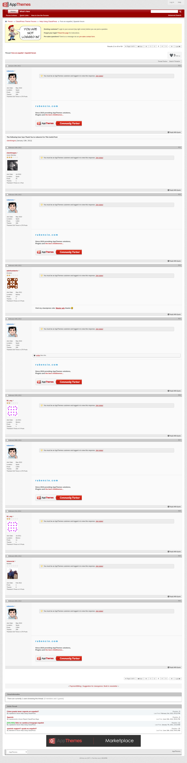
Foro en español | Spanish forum (23, 53)
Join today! (99, 76)
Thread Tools (162, 61)
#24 (179, 265)
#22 (179, 147)
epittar (38, 355)
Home (13, 11)
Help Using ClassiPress (48, 21)
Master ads (60, 308)
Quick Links (24, 15)
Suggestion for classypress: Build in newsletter (100, 686)
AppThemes (176, 751)
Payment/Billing (75, 686)
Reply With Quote (174, 132)
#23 (179, 194)
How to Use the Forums (40, 15)
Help (179, 2)
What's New (25, 11)
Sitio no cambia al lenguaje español (29, 723)
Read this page (63, 33)
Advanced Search (174, 15)
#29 (179, 556)
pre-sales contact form (87, 37)
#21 (179, 65)
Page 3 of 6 (130, 46)
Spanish (10, 717)
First (139, 46)
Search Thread (174, 61)
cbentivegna (11, 141)
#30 (179, 601)
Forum (10, 21)
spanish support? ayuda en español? (22, 729)
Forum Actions (11, 15)
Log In (172, 2)
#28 (179, 511)
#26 (179, 395)
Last (178, 46)
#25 (179, 319)
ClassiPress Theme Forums (26, 21)
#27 (179, 440)
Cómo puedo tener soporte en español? (23, 711)
